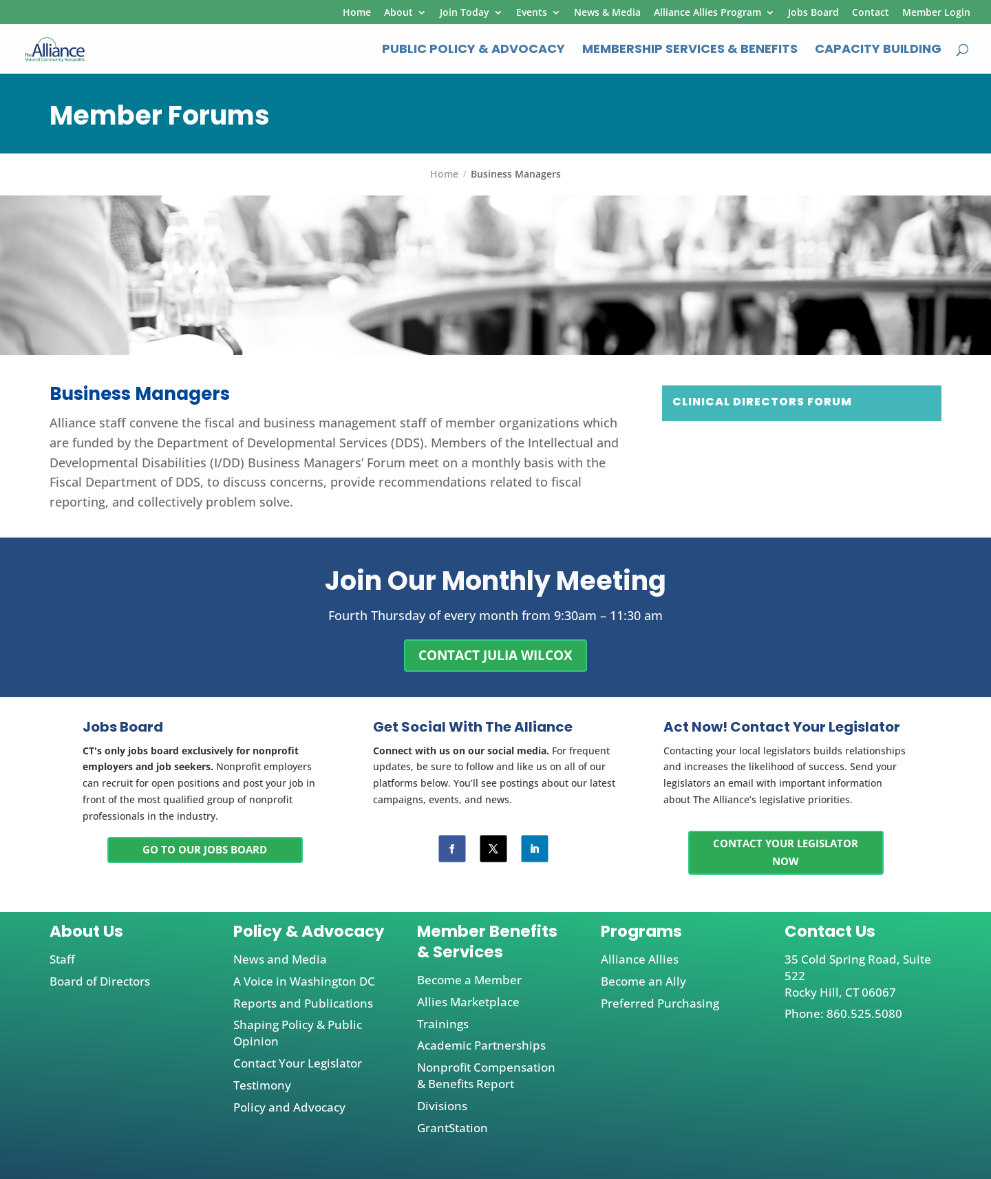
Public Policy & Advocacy (473, 50)
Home (357, 13)
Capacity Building (878, 50)
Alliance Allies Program (707, 13)
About (398, 13)
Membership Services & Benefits (690, 50)
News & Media (607, 13)
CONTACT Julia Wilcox (495, 655)
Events (531, 13)
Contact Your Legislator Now (785, 852)
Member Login (936, 13)
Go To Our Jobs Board (204, 849)
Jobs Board (813, 13)
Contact (870, 13)
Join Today (464, 13)
